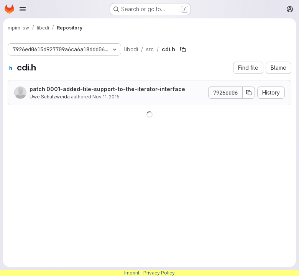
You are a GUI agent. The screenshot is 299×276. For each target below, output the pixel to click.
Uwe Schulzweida (50, 97)
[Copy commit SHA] (249, 93)
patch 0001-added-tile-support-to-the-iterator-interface (107, 89)
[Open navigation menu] (22, 9)
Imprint (132, 273)
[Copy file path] (183, 49)
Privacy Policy (159, 273)
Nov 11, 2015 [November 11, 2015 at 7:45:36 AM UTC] (106, 97)
